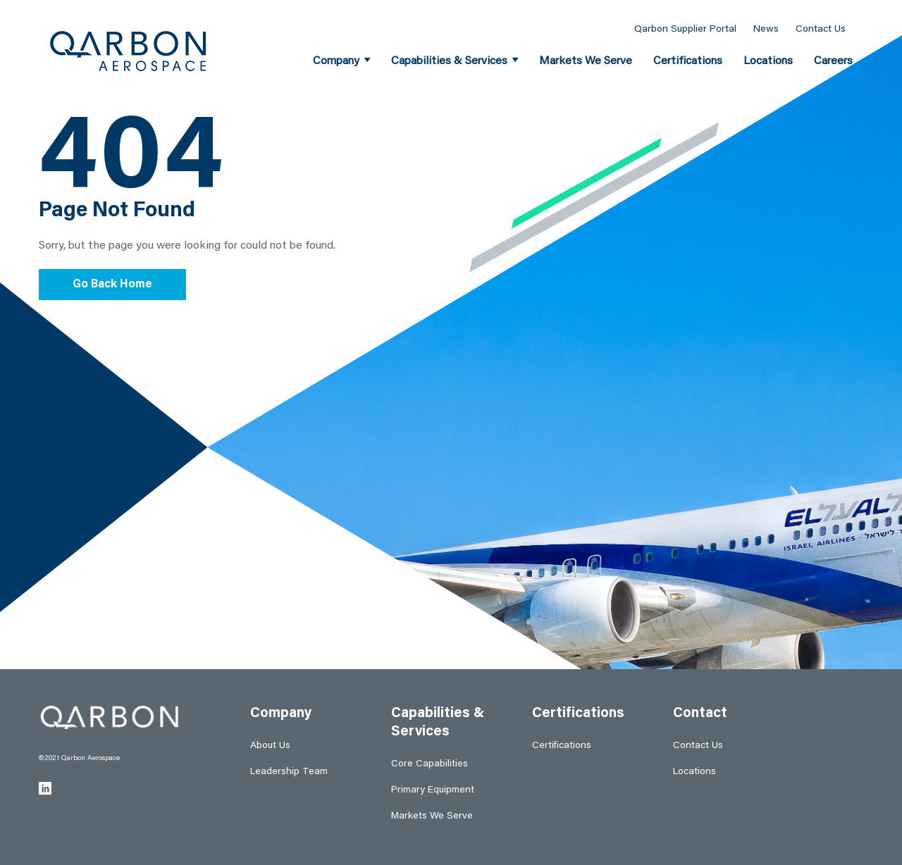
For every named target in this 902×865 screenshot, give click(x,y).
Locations (768, 61)
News (766, 30)
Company (336, 61)
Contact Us (821, 30)
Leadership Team (289, 772)
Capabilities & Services (449, 61)
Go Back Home (112, 284)
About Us (270, 746)
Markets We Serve (585, 61)
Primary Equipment (432, 790)
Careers (833, 61)
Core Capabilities (429, 764)
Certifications (687, 61)
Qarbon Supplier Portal (685, 30)
